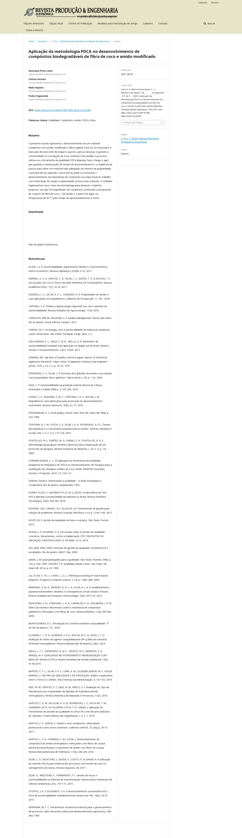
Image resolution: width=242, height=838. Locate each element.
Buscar (211, 23)
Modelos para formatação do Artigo (117, 23)
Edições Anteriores (34, 23)
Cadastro (148, 23)
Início (31, 41)
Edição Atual (56, 23)
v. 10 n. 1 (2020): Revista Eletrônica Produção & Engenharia (80, 41)
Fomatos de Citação (133, 122)
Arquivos (42, 41)
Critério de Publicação (80, 23)
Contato (163, 23)
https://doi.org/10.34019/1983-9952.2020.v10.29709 (63, 110)
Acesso (214, 2)
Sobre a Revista (34, 30)
